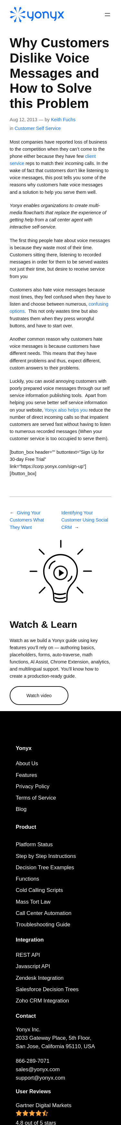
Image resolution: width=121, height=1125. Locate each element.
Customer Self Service (38, 128)
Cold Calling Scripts (39, 890)
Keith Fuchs (63, 119)
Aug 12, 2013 (23, 119)
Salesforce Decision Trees (47, 989)
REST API (28, 955)
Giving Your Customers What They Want (27, 520)
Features (26, 775)
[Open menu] (107, 14)
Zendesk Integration (40, 978)
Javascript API (33, 966)
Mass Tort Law (33, 902)
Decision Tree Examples (45, 867)
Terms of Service (36, 798)
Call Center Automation (44, 913)
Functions (27, 879)
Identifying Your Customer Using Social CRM (84, 520)
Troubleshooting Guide (43, 924)
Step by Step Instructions (46, 856)
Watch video (39, 695)
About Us (27, 763)
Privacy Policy (32, 786)
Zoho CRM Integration (42, 1001)
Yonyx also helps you (66, 410)
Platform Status (34, 844)
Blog (21, 809)
